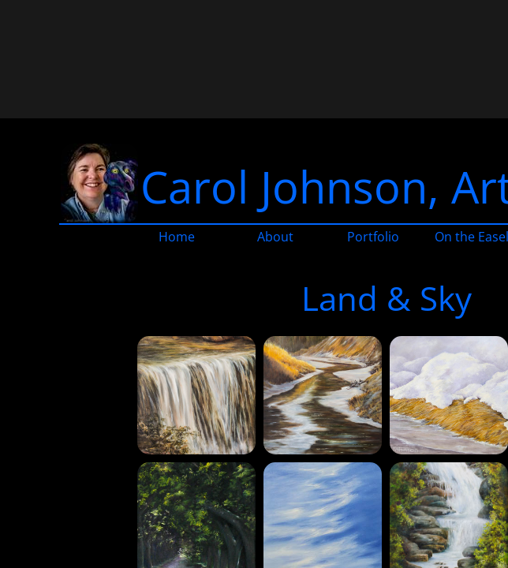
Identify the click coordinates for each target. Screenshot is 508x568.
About (275, 236)
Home (177, 236)
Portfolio (373, 236)
